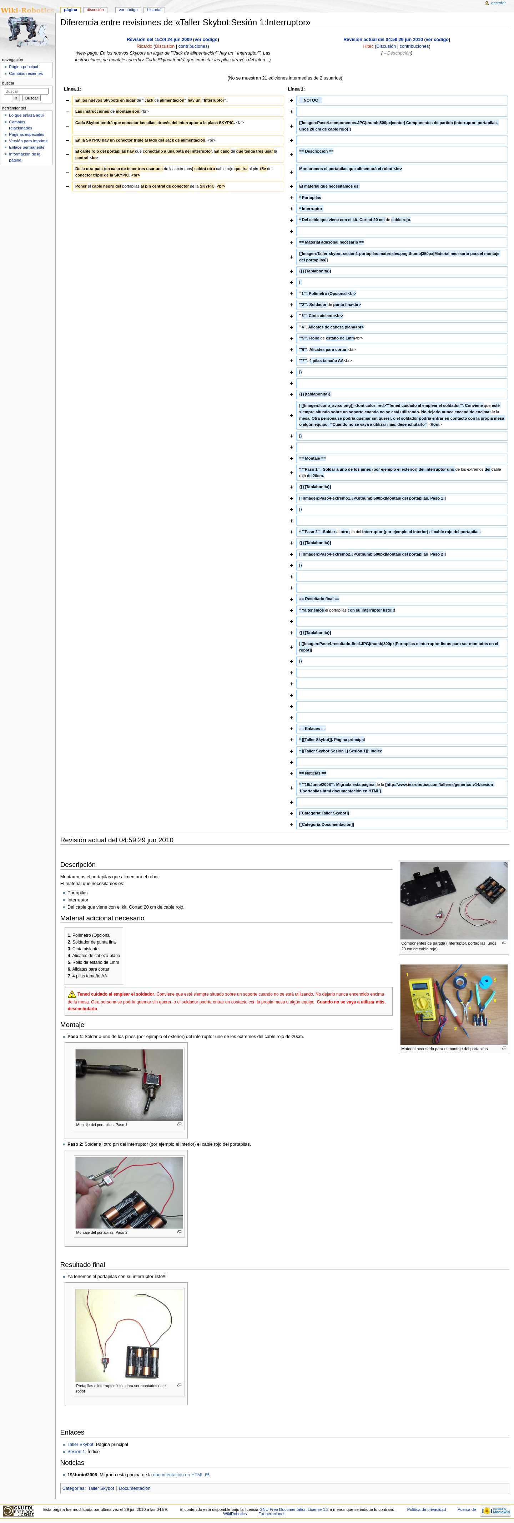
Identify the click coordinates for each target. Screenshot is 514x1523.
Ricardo (144, 46)
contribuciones (193, 46)
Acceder (498, 3)
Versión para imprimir (28, 141)
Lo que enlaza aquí (26, 115)
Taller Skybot (80, 1444)
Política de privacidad (426, 1509)
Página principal (23, 67)
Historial (154, 9)
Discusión (165, 46)
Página (70, 9)
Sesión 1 (76, 1451)
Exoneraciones (272, 1514)
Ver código (128, 9)
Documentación (134, 1488)
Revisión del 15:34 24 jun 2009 (159, 39)
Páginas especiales (26, 134)
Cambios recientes (26, 73)
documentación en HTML (178, 1474)
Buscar (8, 83)
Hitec (368, 46)
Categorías (73, 1488)
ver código (206, 39)
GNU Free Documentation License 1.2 (294, 1509)
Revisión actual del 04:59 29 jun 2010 (383, 39)
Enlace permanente (26, 147)
